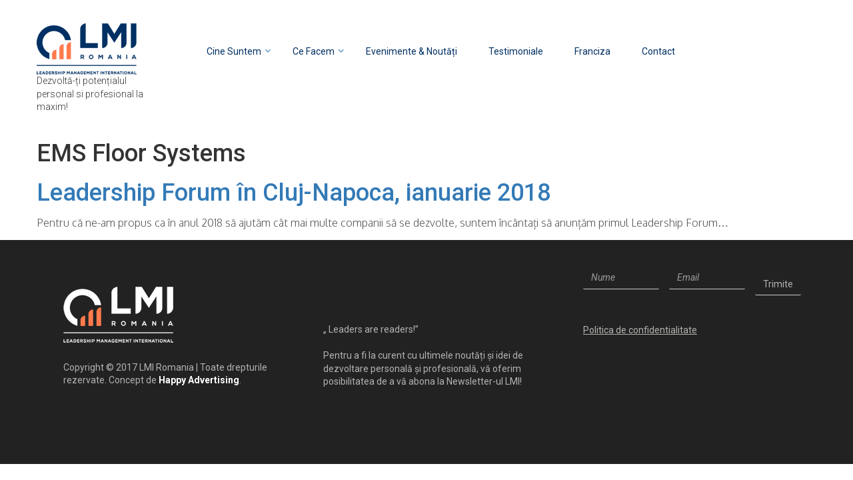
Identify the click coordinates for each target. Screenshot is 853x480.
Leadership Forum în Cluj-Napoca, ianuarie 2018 (293, 193)
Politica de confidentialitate (640, 330)
